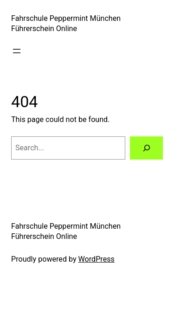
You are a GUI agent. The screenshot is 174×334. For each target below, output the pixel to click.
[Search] (146, 148)
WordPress (96, 259)
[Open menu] (16, 51)
